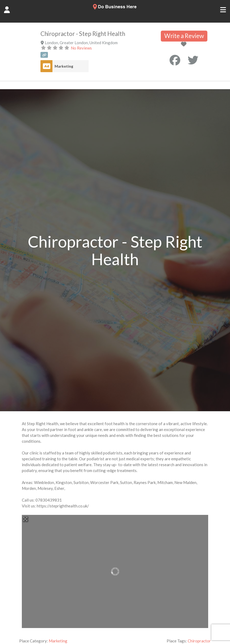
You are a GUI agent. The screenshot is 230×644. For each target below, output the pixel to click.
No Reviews (81, 48)
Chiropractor (199, 640)
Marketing (64, 66)
